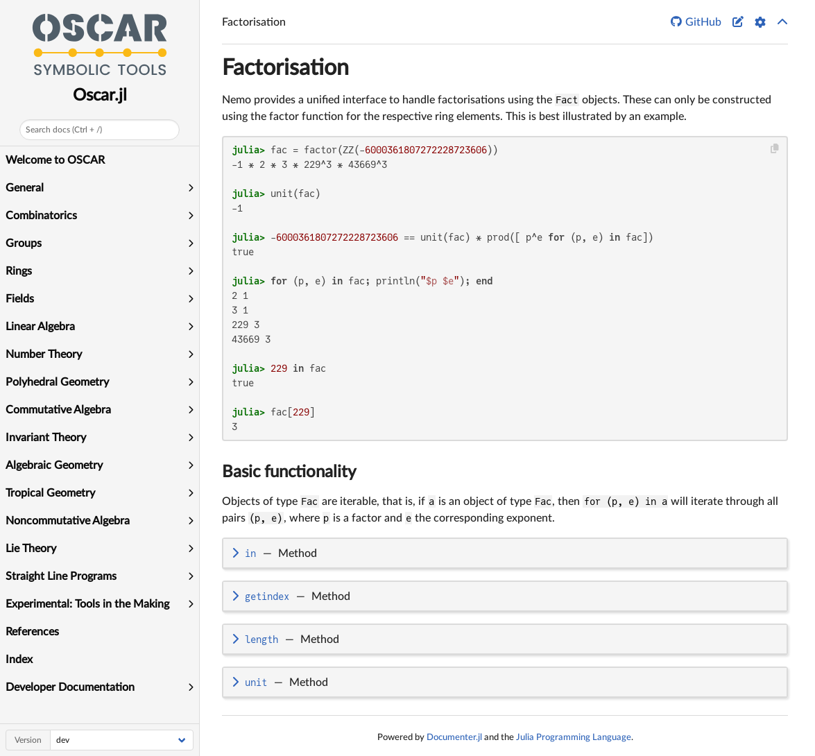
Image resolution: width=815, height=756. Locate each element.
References (32, 631)
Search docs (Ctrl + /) (64, 130)
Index (19, 659)
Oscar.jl (100, 95)
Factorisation (285, 68)
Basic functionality (289, 472)
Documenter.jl (454, 737)
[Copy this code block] (775, 148)
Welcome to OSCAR (55, 160)
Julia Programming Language (573, 737)
